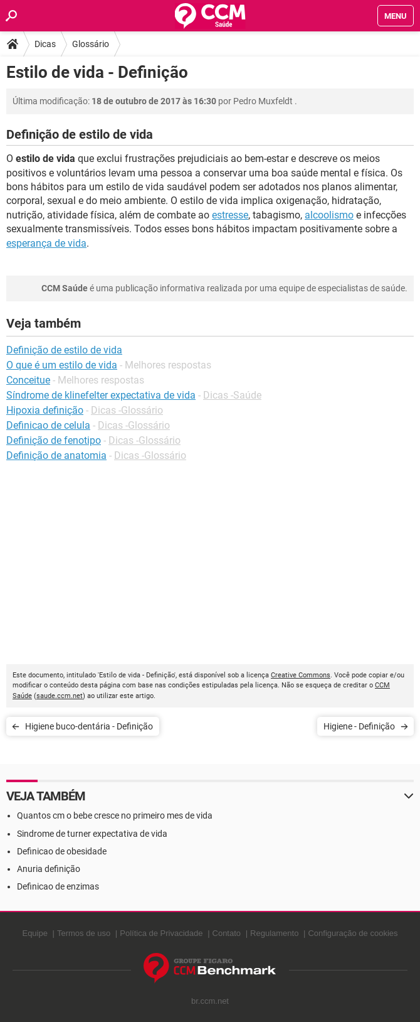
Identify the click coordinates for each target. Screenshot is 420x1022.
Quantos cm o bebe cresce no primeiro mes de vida (115, 815)
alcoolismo (329, 215)
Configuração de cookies (352, 933)
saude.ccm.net (59, 696)
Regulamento (274, 933)
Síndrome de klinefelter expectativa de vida (101, 395)
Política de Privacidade (161, 933)
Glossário (90, 44)
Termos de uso (83, 933)
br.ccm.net (210, 1001)
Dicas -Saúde (232, 395)
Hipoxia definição (44, 410)
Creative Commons (300, 675)
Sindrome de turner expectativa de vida (92, 834)
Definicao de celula (48, 425)
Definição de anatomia (56, 455)
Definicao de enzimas (58, 886)
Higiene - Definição (359, 726)
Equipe (34, 933)
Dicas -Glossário (127, 410)
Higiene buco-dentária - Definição (89, 726)
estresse (230, 215)
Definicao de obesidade (62, 851)
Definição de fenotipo (53, 440)
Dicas (45, 44)
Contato (227, 933)
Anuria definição (48, 869)
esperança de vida (46, 243)
